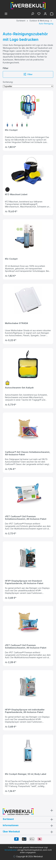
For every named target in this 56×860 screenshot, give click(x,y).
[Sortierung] (28, 86)
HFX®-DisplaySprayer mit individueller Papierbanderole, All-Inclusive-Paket (25, 710)
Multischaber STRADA (16, 323)
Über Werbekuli (11, 831)
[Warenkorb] (50, 14)
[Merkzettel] (39, 14)
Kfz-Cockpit (11, 130)
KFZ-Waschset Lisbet (16, 194)
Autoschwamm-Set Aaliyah (19, 387)
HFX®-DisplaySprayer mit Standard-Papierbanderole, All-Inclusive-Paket (24, 582)
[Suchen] (32, 14)
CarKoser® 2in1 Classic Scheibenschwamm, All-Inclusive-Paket (27, 453)
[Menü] (6, 14)
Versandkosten (10, 850)
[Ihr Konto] (45, 14)
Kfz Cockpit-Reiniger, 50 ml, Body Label (25, 774)
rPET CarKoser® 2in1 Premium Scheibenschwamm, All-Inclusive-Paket (25, 517)
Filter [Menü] (28, 74)
